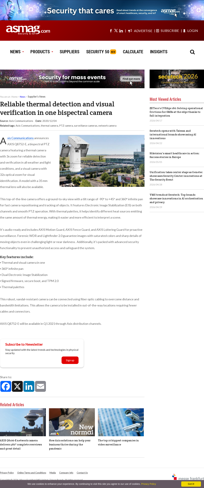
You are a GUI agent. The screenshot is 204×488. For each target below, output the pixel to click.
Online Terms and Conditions (31, 472)
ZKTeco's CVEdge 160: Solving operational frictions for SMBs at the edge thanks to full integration (176, 112)
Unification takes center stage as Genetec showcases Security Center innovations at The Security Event (176, 176)
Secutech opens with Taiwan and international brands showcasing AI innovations (173, 134)
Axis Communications (28, 125)
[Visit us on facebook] (110, 31)
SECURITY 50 (97, 51)
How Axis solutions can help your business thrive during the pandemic (70, 444)
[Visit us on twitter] (116, 30)
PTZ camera (66, 125)
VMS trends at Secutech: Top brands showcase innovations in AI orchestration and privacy (176, 198)
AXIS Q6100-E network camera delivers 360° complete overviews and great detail (21, 444)
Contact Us (82, 472)
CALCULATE (133, 51)
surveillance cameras (85, 125)
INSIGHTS (158, 51)
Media (52, 472)
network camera (107, 125)
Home (15, 96)
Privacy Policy (7, 472)
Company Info (66, 472)
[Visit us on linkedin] (121, 31)
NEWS (17, 51)
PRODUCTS (41, 51)
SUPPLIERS (69, 51)
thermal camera (49, 125)
